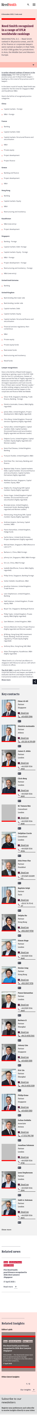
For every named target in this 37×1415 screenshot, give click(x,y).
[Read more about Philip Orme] (18, 1106)
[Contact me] (23, 713)
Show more (6, 680)
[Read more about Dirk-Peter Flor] (18, 873)
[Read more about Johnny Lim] (18, 1056)
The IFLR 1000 (7, 670)
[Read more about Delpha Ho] (18, 926)
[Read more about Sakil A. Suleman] (18, 1212)
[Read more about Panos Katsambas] (18, 1005)
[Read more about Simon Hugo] (18, 953)
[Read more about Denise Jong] (18, 979)
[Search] (28, 4)
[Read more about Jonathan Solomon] (18, 1157)
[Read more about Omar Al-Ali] (18, 712)
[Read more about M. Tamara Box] (18, 818)
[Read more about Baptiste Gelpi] (18, 900)
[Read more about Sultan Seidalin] (18, 1131)
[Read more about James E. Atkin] (18, 763)
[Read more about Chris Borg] (18, 790)
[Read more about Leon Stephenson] (18, 1185)
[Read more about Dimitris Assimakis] (18, 737)
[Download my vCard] (19, 721)
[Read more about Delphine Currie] (18, 845)
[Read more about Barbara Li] (18, 1031)
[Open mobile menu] (34, 5)
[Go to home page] (9, 5)
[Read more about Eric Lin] (18, 1081)
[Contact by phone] (25, 716)
